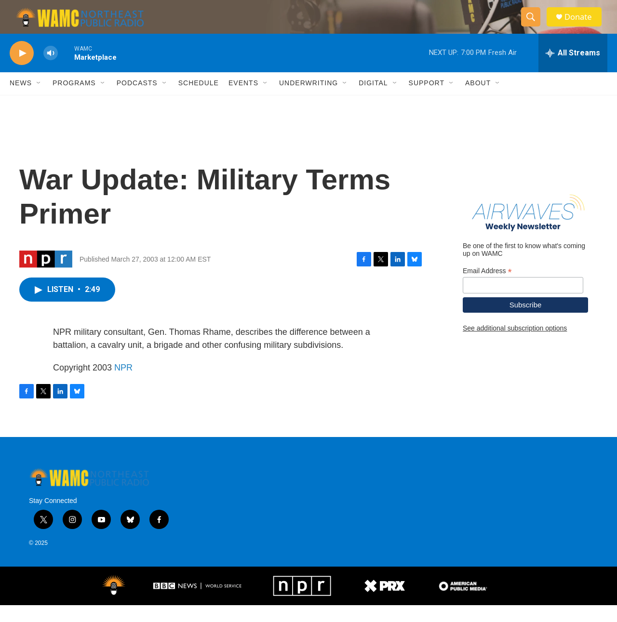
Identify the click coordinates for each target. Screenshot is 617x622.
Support (426, 100)
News (21, 100)
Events (243, 100)
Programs (74, 100)
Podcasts (137, 100)
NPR (123, 384)
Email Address (487, 287)
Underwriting (308, 100)
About (478, 100)
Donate (583, 25)
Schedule (198, 100)
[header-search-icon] (534, 25)
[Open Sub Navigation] (39, 100)
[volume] (50, 70)
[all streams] (572, 70)
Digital (373, 100)
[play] (21, 70)
